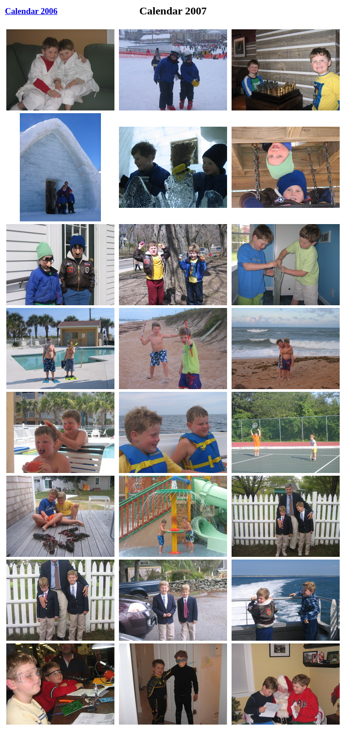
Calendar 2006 (31, 11)
